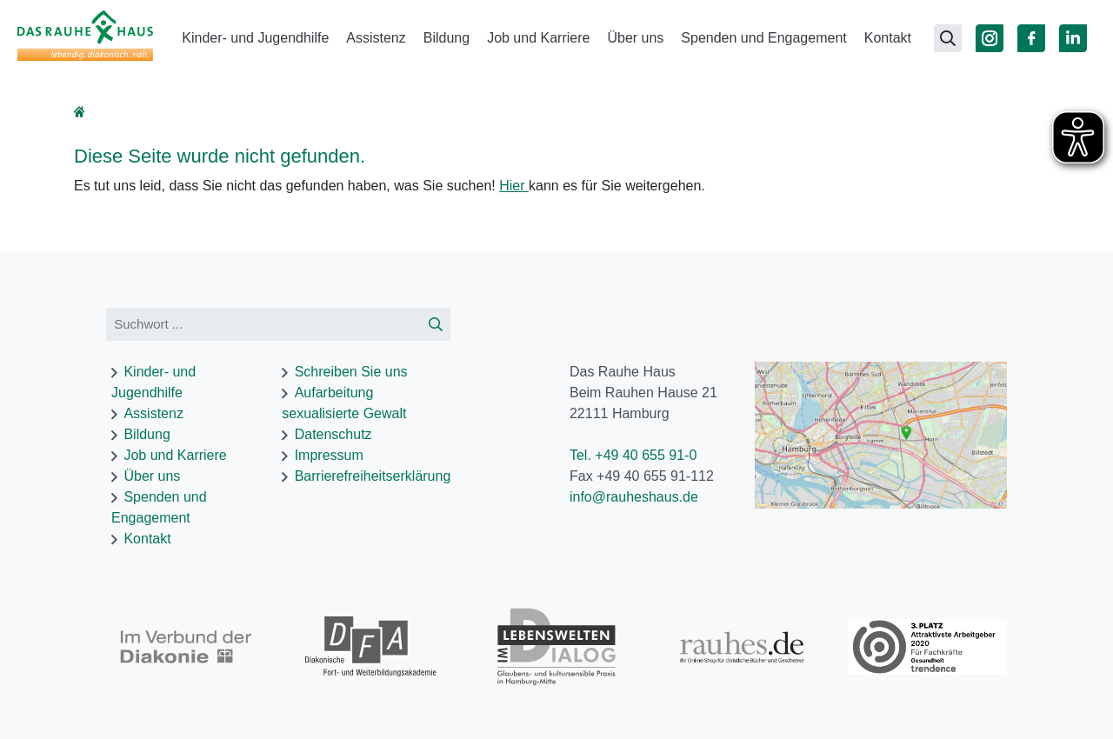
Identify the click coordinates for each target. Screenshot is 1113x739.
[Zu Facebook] (1031, 38)
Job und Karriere (538, 37)
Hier (514, 185)
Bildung (446, 37)
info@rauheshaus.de (634, 496)
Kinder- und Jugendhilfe (255, 37)
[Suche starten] (435, 325)
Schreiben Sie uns (351, 371)
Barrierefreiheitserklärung (373, 476)
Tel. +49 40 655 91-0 (633, 455)
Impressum (329, 455)
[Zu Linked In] (1073, 38)
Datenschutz (333, 434)
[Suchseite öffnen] (948, 38)
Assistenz (375, 37)
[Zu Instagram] (989, 38)
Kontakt (887, 37)
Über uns (635, 37)
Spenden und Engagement (763, 37)
